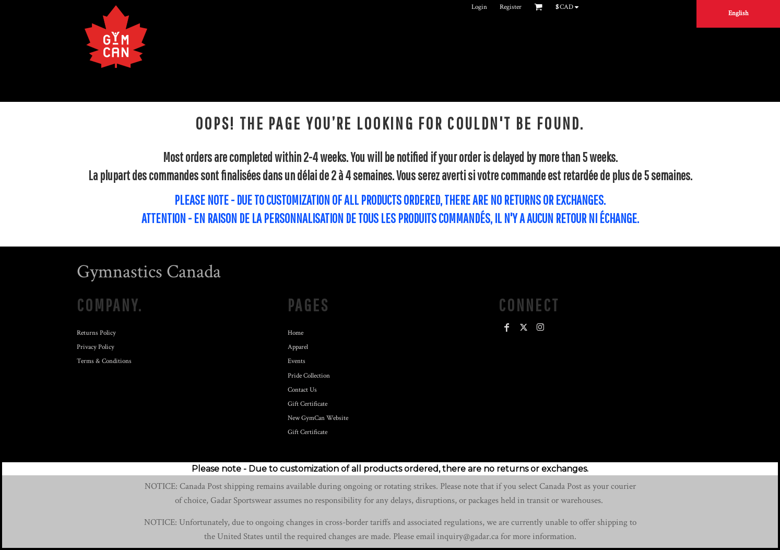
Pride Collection (309, 375)
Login (479, 7)
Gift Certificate (307, 404)
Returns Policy (96, 333)
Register (511, 7)
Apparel (298, 347)
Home (295, 333)
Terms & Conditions (104, 361)
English (738, 13)
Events (296, 361)
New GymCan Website (318, 418)
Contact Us (302, 389)
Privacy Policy (95, 347)
